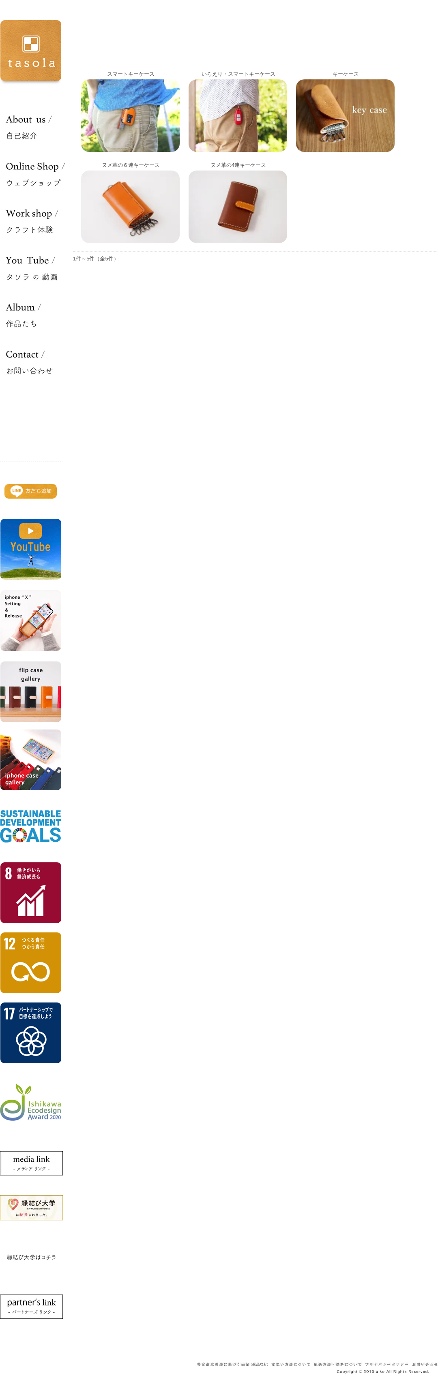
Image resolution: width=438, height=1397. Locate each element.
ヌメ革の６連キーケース (131, 165)
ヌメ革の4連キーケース (238, 165)
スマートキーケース (131, 74)
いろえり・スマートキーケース (238, 74)
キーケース (346, 74)
